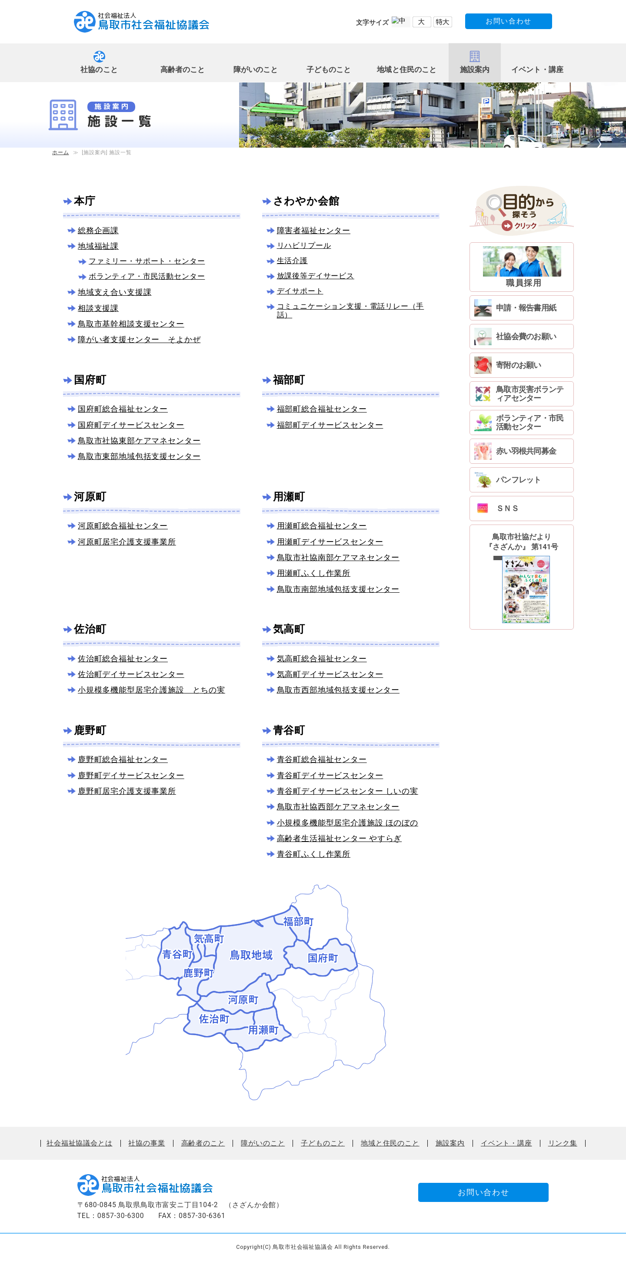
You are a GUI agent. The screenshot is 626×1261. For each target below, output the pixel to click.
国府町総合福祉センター (123, 408)
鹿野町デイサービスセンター (131, 775)
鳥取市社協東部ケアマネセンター (139, 440)
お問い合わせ (509, 21)
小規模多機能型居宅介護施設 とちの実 (151, 689)
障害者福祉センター (313, 230)
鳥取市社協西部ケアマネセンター (338, 806)
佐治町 (90, 629)
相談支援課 (98, 308)
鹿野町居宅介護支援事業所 (127, 791)
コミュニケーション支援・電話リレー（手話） (350, 310)
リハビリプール (304, 245)
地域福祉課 (98, 246)
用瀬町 (289, 497)
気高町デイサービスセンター (330, 674)
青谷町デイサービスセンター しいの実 (347, 791)
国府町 (90, 380)
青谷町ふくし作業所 (313, 853)
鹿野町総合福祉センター (123, 759)
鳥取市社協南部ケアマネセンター (338, 557)
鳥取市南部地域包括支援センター (338, 589)
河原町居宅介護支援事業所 (127, 541)
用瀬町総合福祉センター (322, 525)
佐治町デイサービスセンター (131, 674)
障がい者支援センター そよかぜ (139, 339)
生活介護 (292, 261)
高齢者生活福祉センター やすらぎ (339, 838)
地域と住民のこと (406, 70)
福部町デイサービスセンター (330, 424)
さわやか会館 (306, 201)
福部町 (289, 380)
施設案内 (475, 70)
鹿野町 (90, 730)
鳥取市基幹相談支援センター (131, 323)
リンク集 (562, 1143)
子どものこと (328, 70)
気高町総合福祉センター (322, 658)
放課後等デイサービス (315, 276)
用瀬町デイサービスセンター (330, 541)
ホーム (60, 152)
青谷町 (289, 730)
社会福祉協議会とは (79, 1143)
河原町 (90, 497)
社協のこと (99, 70)
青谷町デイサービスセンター (330, 775)
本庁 (85, 201)
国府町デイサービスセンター (131, 424)
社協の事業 (146, 1143)
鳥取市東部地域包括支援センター (139, 456)
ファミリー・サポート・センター (147, 261)
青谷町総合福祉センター (322, 759)
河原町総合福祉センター (123, 525)
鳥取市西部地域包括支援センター (338, 689)
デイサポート (300, 291)
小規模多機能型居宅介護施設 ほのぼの (347, 822)
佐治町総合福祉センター (123, 658)
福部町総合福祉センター (322, 408)
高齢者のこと (182, 70)
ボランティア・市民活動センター (147, 276)
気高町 (289, 629)
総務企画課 (98, 230)
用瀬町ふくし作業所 (313, 573)
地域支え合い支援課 (114, 292)
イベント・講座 (537, 70)
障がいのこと (255, 70)
